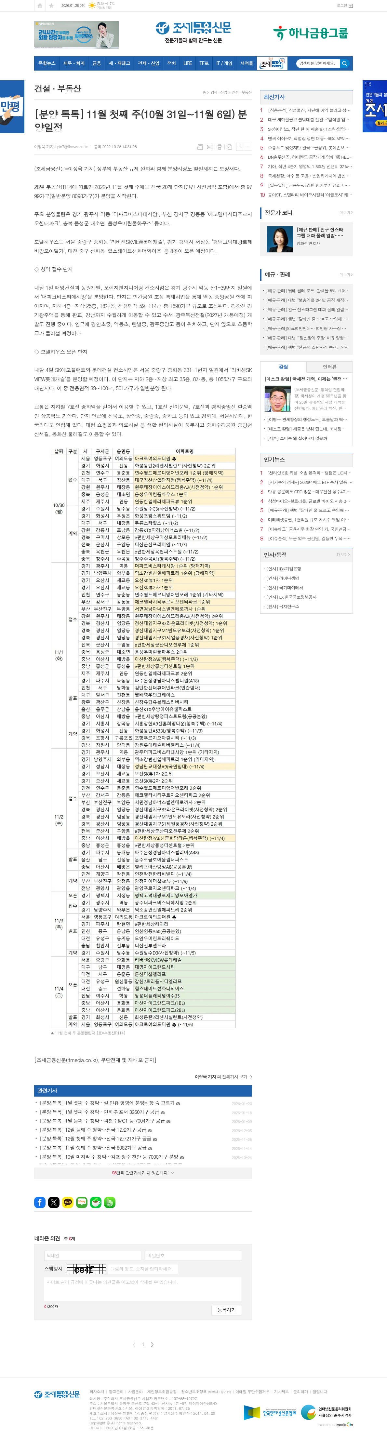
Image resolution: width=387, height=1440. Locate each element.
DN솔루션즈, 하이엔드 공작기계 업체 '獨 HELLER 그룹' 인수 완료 (310, 157)
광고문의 (116, 1391)
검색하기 (345, 63)
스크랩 (229, 147)
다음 (152, 1344)
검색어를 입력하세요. (317, 63)
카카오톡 (67, 1202)
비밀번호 (156, 1255)
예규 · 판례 (277, 274)
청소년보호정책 (206, 1391)
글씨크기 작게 (248, 147)
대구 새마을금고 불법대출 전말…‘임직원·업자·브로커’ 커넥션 (310, 120)
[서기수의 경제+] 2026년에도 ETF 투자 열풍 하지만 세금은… (310, 482)
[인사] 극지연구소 (282, 606)
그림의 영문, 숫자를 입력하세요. (141, 1268)
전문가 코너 (278, 213)
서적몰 (246, 63)
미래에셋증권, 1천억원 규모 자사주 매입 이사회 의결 (310, 520)
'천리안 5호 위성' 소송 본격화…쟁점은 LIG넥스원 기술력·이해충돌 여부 (310, 473)
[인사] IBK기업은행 (283, 569)
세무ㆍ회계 (74, 63)
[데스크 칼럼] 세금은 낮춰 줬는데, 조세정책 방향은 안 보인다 (308, 429)
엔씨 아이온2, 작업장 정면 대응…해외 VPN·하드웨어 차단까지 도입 (310, 138)
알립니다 (320, 1391)
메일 (210, 147)
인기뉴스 (274, 459)
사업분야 (135, 1391)
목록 (200, 147)
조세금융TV (272, 63)
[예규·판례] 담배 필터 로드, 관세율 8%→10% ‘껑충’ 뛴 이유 (308, 290)
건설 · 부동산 (242, 92)
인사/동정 (275, 555)
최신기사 (274, 97)
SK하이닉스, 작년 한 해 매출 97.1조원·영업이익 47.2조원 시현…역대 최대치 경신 (310, 129)
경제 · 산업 (219, 92)
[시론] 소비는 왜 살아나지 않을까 (297, 438)
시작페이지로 (40, 5)
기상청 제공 (104, 8)
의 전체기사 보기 (221, 1076)
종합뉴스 (47, 63)
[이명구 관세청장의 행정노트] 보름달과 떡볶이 (308, 419)
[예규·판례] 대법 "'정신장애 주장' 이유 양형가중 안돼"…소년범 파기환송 (308, 338)
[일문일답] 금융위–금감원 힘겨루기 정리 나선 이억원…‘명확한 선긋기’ (310, 185)
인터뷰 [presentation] (329, 366)
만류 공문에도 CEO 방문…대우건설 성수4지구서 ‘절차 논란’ (310, 492)
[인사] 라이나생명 (282, 578)
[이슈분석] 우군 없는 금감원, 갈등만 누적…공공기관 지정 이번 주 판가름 (310, 538)
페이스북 (40, 1202)
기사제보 (281, 1391)
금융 (96, 63)
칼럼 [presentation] (283, 366)
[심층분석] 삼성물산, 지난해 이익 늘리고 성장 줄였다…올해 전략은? (310, 110)
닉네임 (53, 1255)
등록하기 (227, 1309)
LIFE (187, 63)
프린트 (219, 147)
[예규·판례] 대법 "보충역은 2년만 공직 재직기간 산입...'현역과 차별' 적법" (308, 300)
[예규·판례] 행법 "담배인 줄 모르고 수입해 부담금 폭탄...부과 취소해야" (308, 319)
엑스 (54, 1202)
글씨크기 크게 (240, 147)
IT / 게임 (224, 63)
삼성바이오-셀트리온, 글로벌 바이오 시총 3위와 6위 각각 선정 (310, 501)
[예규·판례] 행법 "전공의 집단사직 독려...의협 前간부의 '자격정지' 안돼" (308, 347)
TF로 (203, 63)
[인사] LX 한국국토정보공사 (291, 597)
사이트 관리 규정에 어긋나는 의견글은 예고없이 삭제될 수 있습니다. (112, 1282)
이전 (134, 1344)
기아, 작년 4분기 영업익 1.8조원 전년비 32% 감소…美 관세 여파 (310, 166)
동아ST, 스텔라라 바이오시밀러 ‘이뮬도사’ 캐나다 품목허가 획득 (310, 195)
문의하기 (300, 1391)
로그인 (342, 5)
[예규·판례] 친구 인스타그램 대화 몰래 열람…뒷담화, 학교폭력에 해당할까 (308, 309)
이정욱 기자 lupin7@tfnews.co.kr (60, 146)
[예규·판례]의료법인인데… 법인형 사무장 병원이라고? (308, 328)
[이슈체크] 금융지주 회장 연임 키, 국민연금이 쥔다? (310, 529)
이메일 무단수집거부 (252, 1391)
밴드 (109, 1202)
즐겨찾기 (51, 5)
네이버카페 (95, 1202)
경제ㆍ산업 (148, 63)
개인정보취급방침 (161, 1391)
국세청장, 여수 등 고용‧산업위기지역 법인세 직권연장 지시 (310, 176)
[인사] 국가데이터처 (284, 587)
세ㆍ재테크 (119, 63)
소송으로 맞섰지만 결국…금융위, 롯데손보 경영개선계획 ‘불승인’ (310, 148)
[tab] (283, 367)
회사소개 (96, 1391)
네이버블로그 (81, 1202)
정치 (171, 63)
